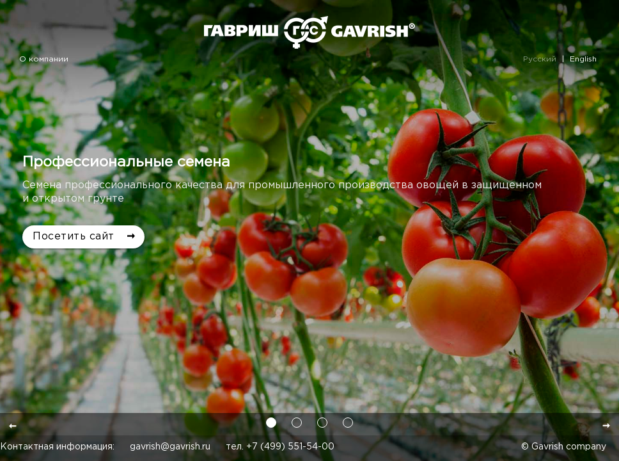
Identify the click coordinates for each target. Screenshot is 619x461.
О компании (43, 59)
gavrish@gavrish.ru (170, 447)
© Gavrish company (563, 447)
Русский (539, 59)
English (583, 59)
